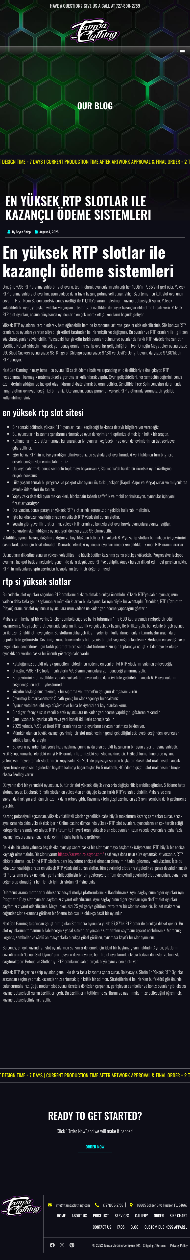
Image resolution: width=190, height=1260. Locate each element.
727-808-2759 (128, 5)
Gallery (141, 1216)
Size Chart (178, 1216)
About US (79, 1216)
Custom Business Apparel (165, 1227)
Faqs (121, 1227)
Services (122, 1216)
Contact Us (102, 1227)
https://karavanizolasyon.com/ (81, 854)
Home (61, 1216)
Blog (135, 1227)
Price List (101, 1216)
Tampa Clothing (113, 1245)
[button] (182, 51)
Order (159, 1216)
